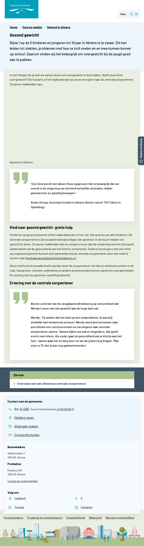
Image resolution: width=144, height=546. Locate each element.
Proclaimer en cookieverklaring (44, 517)
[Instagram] (83, 507)
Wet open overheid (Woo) (120, 517)
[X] (78, 498)
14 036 (24, 409)
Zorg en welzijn (32, 27)
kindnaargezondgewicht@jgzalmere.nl (51, 258)
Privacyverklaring (13, 517)
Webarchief (95, 517)
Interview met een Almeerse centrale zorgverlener (51, 383)
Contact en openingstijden (23, 481)
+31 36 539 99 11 (64, 409)
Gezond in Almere (58, 27)
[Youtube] (16, 507)
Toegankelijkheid (75, 517)
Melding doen (24, 417)
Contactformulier (27, 435)
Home (13, 27)
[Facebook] (17, 498)
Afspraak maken (26, 426)
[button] (141, 138)
